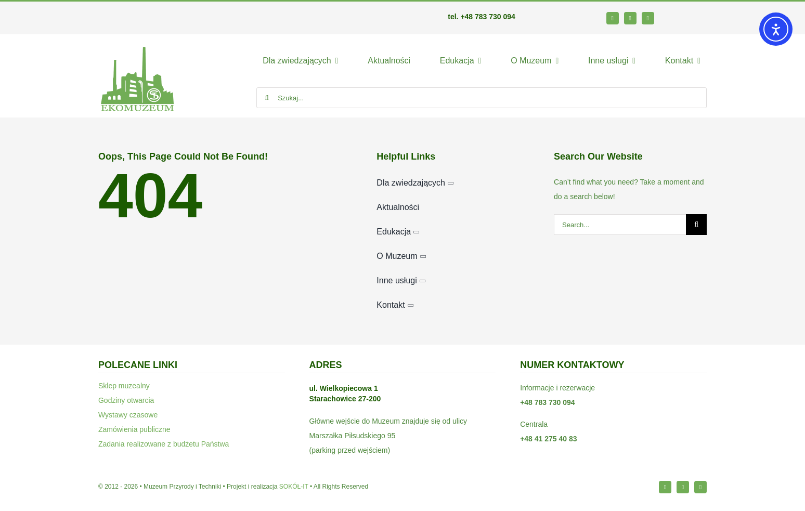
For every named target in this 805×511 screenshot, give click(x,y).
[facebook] (612, 18)
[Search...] (620, 224)
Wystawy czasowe (128, 415)
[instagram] (630, 18)
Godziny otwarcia (126, 400)
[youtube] (648, 18)
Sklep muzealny (124, 386)
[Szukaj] (266, 97)
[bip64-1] (692, 15)
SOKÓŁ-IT (293, 486)
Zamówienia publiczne (134, 429)
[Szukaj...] (481, 97)
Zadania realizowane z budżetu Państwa (163, 444)
